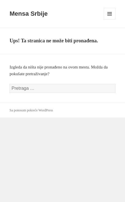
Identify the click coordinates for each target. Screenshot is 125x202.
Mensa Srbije (29, 13)
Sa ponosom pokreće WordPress (31, 110)
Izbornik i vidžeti (109, 19)
